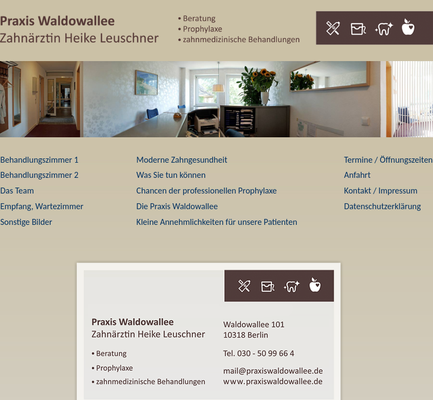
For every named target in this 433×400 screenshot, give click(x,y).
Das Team (17, 190)
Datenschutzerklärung (382, 206)
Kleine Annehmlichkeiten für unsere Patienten (216, 222)
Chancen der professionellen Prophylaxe (206, 190)
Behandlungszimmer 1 (40, 160)
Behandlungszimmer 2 (40, 175)
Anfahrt (357, 175)
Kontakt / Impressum (380, 190)
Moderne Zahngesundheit (181, 160)
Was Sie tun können (170, 175)
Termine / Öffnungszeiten (388, 160)
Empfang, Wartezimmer (42, 206)
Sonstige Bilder (26, 222)
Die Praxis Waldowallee (177, 206)
